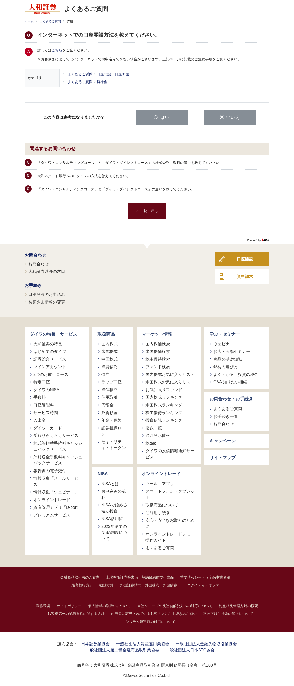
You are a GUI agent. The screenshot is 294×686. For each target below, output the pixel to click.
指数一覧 (153, 427)
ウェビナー (223, 343)
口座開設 (245, 258)
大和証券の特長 (47, 343)
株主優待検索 (157, 358)
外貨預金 (109, 412)
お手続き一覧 (225, 416)
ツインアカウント (49, 366)
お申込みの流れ (113, 493)
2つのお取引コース (50, 374)
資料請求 (245, 275)
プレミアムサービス (51, 514)
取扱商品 (106, 333)
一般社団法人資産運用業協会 (142, 643)
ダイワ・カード (47, 427)
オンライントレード (51, 499)
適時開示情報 (157, 435)
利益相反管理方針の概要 (238, 605)
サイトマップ (223, 457)
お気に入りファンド (163, 389)
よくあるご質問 (50, 21)
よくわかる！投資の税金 (235, 374)
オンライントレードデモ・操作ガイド (169, 536)
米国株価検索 (157, 351)
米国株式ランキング (163, 404)
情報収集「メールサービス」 (55, 481)
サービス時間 (45, 412)
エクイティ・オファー (205, 584)
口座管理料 (43, 404)
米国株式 (109, 351)
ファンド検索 (157, 366)
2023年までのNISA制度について (114, 532)
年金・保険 (111, 420)
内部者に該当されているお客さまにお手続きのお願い (154, 613)
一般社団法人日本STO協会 (190, 649)
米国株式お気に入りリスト (169, 381)
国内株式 (109, 343)
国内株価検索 (157, 343)
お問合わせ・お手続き (231, 398)
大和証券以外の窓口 (46, 271)
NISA (102, 473)
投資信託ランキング (163, 420)
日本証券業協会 (95, 643)
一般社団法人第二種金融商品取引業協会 (122, 649)
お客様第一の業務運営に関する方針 (76, 613)
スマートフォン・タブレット (169, 493)
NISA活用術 (112, 518)
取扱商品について (161, 504)
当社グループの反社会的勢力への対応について (174, 605)
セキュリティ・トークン (113, 444)
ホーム (29, 21)
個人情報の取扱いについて (109, 605)
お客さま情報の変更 (46, 301)
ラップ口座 (111, 381)
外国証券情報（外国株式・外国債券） (150, 584)
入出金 (39, 420)
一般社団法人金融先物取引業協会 (206, 643)
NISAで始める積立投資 (114, 507)
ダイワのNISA (46, 389)
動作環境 (43, 605)
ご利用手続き (157, 512)
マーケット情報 (157, 333)
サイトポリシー (69, 605)
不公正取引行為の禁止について (228, 613)
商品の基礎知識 (227, 358)
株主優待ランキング (163, 412)
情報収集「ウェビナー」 (55, 491)
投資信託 (109, 366)
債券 (105, 374)
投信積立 (109, 389)
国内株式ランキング (163, 397)
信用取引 (109, 397)
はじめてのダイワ (49, 351)
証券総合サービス (49, 358)
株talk (150, 443)
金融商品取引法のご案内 (80, 576)
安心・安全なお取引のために (169, 522)
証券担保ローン (113, 430)
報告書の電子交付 (49, 470)
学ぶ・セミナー (225, 333)
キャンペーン (223, 440)
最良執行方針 (82, 584)
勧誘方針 (106, 584)
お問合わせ (35, 254)
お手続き (33, 285)
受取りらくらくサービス (55, 435)
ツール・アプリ (159, 483)
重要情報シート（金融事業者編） (207, 576)
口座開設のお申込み (46, 294)
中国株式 (109, 358)
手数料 (39, 397)
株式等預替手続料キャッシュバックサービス (57, 446)
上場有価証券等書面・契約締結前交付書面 (140, 576)
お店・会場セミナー (231, 351)
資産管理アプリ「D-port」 (57, 507)
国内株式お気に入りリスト (169, 374)
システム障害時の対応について (150, 621)
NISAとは (110, 483)
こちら (57, 50)
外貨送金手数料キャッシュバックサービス (57, 459)
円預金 (107, 404)
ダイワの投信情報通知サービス (169, 453)
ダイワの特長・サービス (53, 333)
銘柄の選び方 (225, 366)
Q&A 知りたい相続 (230, 381)
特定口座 (41, 381)
